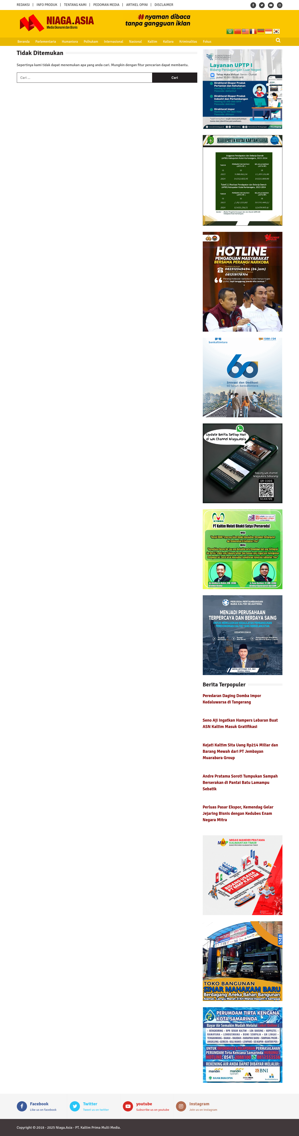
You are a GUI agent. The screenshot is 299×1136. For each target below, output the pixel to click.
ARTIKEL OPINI (137, 5)
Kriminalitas (187, 42)
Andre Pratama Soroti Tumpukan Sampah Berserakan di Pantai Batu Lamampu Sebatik (240, 782)
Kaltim (152, 42)
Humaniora (70, 42)
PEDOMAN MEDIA (106, 5)
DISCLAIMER (164, 5)
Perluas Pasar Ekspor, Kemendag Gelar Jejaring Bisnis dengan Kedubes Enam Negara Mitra (238, 813)
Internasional (113, 42)
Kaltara (167, 42)
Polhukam (90, 42)
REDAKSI (23, 5)
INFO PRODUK (47, 5)
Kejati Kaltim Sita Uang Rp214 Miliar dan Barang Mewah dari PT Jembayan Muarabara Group (240, 751)
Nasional (134, 42)
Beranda (23, 42)
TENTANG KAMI (75, 5)
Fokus (206, 42)
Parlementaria (45, 42)
